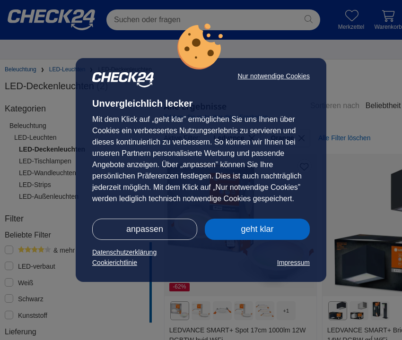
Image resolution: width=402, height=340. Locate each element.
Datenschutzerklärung (124, 252)
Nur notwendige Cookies (273, 76)
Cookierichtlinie (114, 262)
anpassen (144, 229)
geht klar (257, 229)
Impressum (293, 262)
